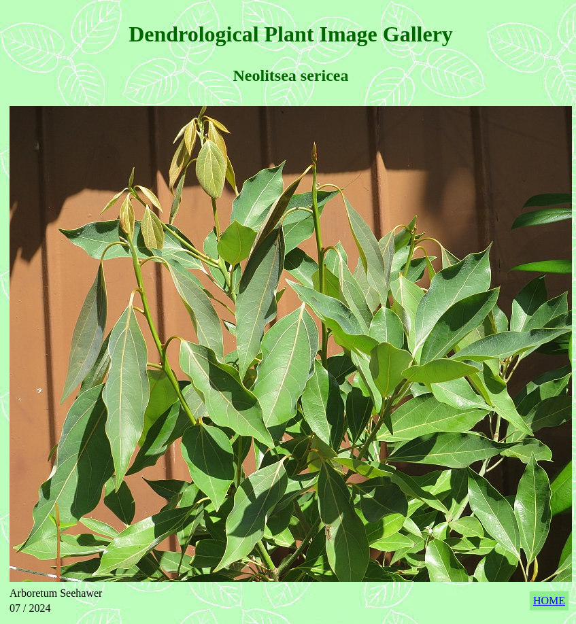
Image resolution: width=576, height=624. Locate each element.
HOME (549, 600)
